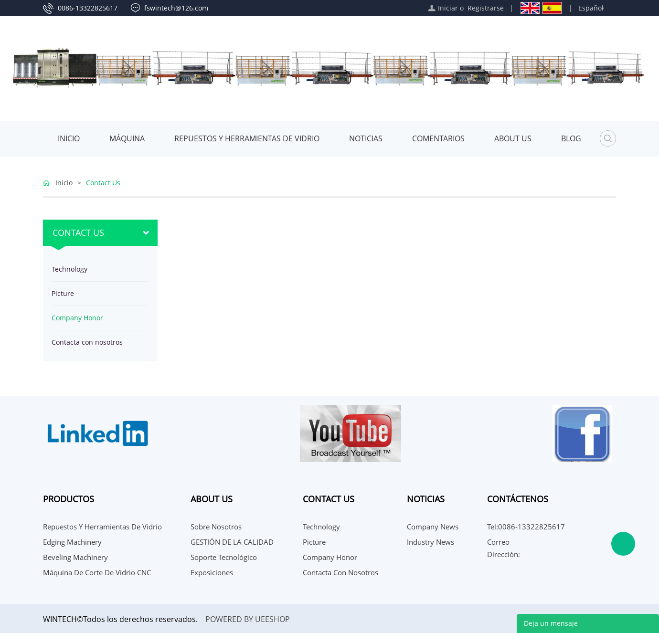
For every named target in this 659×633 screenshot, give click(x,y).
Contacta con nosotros (87, 342)
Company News (432, 526)
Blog (571, 138)
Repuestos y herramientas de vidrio (246, 138)
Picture (63, 293)
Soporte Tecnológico (224, 557)
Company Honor (77, 317)
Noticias (366, 138)
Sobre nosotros (216, 526)
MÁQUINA (127, 138)
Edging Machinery (72, 542)
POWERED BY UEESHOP (247, 619)
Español (591, 7)
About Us (512, 138)
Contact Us (103, 182)
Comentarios (438, 138)
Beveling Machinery (75, 557)
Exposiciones (212, 572)
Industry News (430, 542)
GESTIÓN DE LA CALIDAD (232, 542)
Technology (69, 269)
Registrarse (486, 7)
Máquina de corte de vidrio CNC (97, 572)
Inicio (69, 138)
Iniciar (448, 7)
